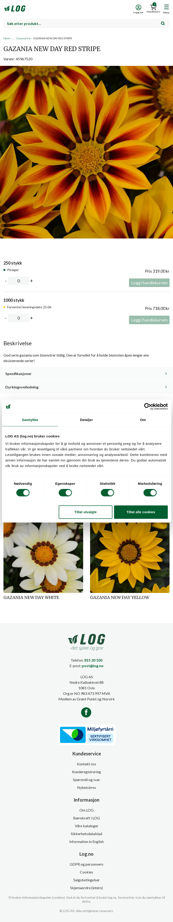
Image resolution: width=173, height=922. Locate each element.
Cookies (86, 872)
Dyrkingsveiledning (21, 387)
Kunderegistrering (86, 771)
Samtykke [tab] (30, 420)
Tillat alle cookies (140, 512)
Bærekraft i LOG (86, 818)
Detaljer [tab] (86, 420)
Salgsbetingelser (86, 880)
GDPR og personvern (86, 864)
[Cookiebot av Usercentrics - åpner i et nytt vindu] (147, 406)
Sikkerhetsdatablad (86, 833)
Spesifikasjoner (18, 373)
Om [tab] (143, 420)
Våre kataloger (86, 826)
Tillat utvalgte (85, 512)
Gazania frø (23, 38)
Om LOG (86, 810)
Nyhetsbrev (86, 787)
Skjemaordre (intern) (86, 887)
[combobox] (86, 23)
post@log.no (93, 665)
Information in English (86, 841)
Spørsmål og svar (86, 779)
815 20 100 (93, 660)
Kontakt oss (86, 764)
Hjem (6, 38)
